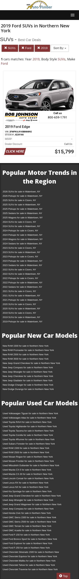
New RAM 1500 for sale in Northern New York (26, 346)
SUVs (9, 48)
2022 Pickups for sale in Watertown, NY (22, 282)
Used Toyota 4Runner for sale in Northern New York (28, 439)
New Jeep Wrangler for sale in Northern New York (28, 372)
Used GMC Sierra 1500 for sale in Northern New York (29, 517)
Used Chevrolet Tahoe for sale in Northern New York (29, 565)
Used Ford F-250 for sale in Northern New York (26, 547)
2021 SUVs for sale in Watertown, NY (21, 295)
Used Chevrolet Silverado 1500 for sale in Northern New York (31, 553)
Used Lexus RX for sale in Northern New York (25, 482)
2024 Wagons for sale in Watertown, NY (23, 239)
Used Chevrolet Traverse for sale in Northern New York (30, 569)
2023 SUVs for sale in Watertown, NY (21, 252)
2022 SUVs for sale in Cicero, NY (19, 269)
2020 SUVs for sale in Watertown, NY (21, 308)
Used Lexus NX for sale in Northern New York (25, 487)
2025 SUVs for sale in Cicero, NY (19, 200)
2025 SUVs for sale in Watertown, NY (21, 204)
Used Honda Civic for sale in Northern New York (27, 513)
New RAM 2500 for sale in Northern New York (26, 354)
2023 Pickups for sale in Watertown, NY (22, 261)
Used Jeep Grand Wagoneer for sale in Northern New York (32, 504)
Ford (26, 48)
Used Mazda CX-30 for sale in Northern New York (27, 474)
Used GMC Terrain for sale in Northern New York (27, 526)
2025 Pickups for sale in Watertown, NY (22, 209)
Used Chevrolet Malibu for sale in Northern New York (29, 560)
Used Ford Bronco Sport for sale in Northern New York (30, 539)
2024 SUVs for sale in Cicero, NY (19, 222)
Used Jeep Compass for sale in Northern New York (28, 508)
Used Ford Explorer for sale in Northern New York (27, 543)
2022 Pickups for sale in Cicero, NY (20, 278)
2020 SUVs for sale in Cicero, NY (19, 304)
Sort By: (59, 48)
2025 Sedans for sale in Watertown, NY (22, 213)
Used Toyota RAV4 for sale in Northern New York (27, 422)
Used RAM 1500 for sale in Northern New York (26, 448)
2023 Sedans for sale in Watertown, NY (22, 265)
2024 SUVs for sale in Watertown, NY (21, 226)
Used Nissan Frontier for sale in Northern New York (28, 461)
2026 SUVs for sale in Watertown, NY (21, 191)
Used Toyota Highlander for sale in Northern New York (30, 426)
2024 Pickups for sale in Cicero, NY (20, 230)
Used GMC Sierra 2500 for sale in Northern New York (29, 521)
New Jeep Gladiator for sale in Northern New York (28, 380)
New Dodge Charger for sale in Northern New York (28, 385)
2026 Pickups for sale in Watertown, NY (22, 196)
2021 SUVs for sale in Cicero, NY (19, 291)
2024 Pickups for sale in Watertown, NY (22, 235)
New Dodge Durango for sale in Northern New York (28, 389)
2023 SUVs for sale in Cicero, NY (19, 248)
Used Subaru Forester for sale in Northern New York (29, 443)
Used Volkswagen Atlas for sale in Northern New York (29, 417)
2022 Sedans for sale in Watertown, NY (22, 287)
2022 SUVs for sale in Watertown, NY (21, 274)
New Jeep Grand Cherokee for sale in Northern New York (31, 363)
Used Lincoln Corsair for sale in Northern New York (28, 478)
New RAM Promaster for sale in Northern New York (28, 350)
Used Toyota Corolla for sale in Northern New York (28, 435)
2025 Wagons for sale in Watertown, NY (23, 217)
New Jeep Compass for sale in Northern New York (28, 367)
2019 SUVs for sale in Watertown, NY (21, 317)
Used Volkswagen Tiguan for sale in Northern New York (30, 413)
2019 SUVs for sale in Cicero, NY (19, 313)
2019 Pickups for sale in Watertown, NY (22, 321)
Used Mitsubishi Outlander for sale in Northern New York (31, 465)
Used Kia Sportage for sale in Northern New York (27, 491)
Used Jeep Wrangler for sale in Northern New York (28, 500)
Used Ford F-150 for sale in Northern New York (26, 534)
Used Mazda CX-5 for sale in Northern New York (27, 469)
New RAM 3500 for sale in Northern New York (26, 359)
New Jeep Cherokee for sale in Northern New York (28, 376)
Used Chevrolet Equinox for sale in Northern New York (30, 556)
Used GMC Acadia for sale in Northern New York (27, 530)
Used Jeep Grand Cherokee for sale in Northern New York (32, 495)
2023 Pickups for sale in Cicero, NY (20, 256)
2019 (42, 48)
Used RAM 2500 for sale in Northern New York (26, 452)
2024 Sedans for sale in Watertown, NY (22, 243)
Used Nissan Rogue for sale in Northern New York (28, 456)
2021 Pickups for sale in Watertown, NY (22, 300)
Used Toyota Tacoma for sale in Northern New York (28, 430)
